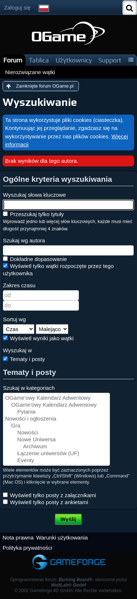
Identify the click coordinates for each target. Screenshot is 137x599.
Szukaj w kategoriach (29, 388)
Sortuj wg (14, 319)
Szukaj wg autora (24, 240)
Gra (56, 425)
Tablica (39, 60)
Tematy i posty (24, 359)
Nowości (56, 432)
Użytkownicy (74, 60)
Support (109, 60)
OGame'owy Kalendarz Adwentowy (56, 398)
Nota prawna (18, 537)
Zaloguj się (17, 7)
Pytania (56, 411)
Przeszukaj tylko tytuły (33, 214)
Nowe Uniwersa (56, 439)
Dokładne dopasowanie (35, 259)
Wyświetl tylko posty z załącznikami (49, 495)
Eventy (56, 460)
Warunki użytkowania (62, 537)
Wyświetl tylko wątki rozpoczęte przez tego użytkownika (58, 269)
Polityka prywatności (27, 548)
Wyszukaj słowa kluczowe (34, 195)
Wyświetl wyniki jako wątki (38, 338)
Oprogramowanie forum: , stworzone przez (68, 582)
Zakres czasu (19, 285)
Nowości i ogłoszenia (56, 418)
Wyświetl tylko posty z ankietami (45, 502)
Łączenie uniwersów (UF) (56, 453)
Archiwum (56, 446)
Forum (12, 60)
